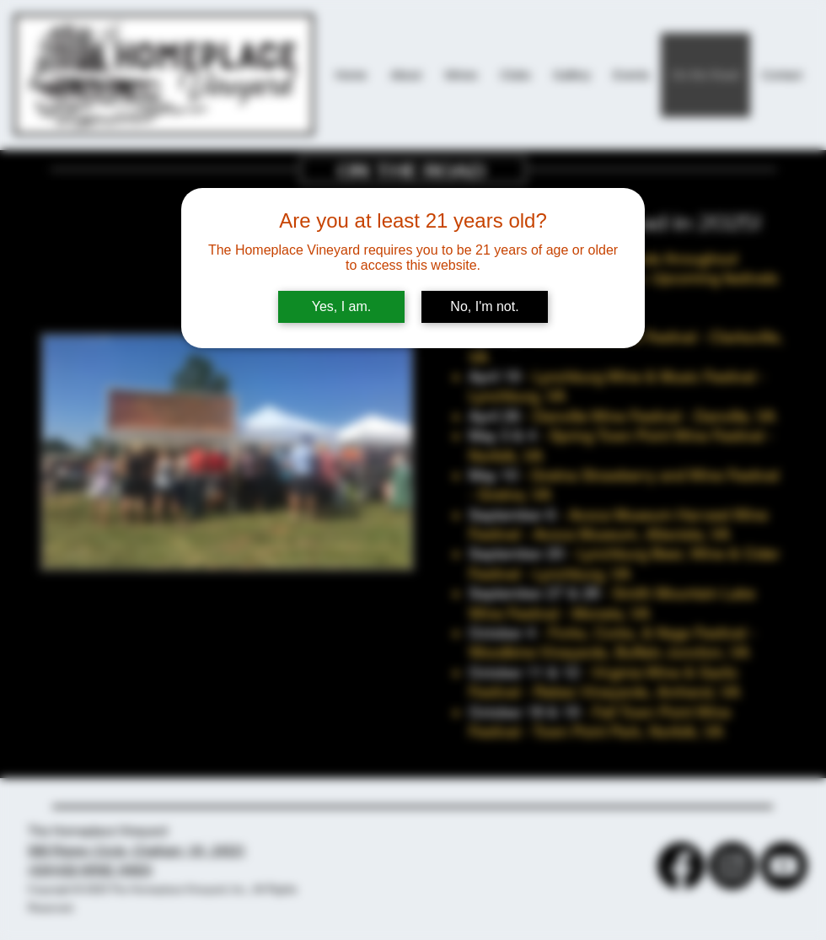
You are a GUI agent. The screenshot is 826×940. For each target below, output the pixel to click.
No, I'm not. (484, 306)
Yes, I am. (342, 306)
